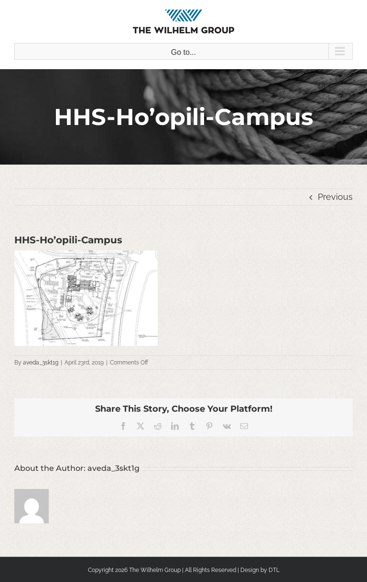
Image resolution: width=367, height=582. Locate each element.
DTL (274, 570)
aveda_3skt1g (40, 362)
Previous (335, 197)
